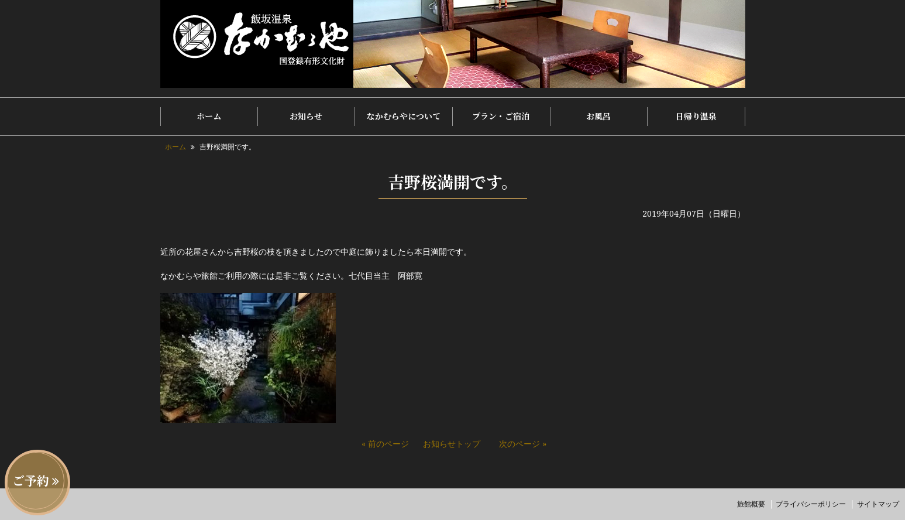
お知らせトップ (451, 443)
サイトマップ (878, 504)
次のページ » (522, 443)
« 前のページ (385, 443)
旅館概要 (751, 504)
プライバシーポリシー (811, 504)
